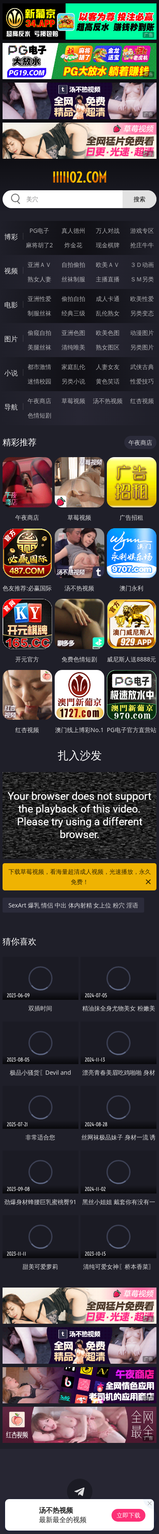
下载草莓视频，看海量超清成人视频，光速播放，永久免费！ (80, 877)
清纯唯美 (73, 347)
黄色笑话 (108, 381)
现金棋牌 (108, 245)
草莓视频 (73, 401)
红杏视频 (142, 401)
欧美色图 (108, 333)
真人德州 (73, 230)
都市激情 (39, 367)
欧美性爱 (142, 299)
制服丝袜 (39, 313)
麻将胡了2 (39, 245)
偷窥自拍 (39, 333)
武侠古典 (142, 367)
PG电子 (39, 230)
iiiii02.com (79, 177)
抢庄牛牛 (142, 245)
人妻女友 (108, 367)
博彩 (11, 236)
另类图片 (142, 347)
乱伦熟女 (108, 313)
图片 (11, 338)
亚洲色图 (73, 333)
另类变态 (142, 313)
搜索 (139, 199)
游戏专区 (142, 230)
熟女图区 (108, 347)
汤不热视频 (108, 401)
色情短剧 (39, 415)
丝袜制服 (73, 279)
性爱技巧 (142, 381)
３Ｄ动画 (142, 264)
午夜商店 (39, 401)
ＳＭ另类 (142, 279)
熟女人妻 (39, 279)
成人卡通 (108, 299)
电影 (11, 304)
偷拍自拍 (73, 299)
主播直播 (108, 279)
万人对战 (108, 230)
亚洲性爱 (39, 299)
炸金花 (73, 245)
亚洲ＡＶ (39, 264)
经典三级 (73, 313)
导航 (11, 407)
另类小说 (73, 381)
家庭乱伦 (73, 367)
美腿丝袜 (39, 347)
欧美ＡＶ (108, 264)
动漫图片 (142, 333)
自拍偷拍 (73, 264)
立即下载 (128, 1515)
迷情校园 (39, 381)
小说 (11, 373)
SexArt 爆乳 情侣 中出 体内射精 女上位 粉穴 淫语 (73, 905)
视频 (11, 270)
